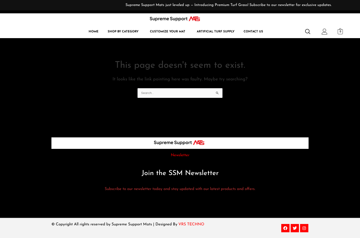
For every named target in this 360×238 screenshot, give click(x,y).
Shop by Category (123, 31)
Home (93, 31)
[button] (124, 31)
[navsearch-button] (305, 32)
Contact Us (253, 31)
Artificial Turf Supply (215, 31)
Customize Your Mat (167, 31)
